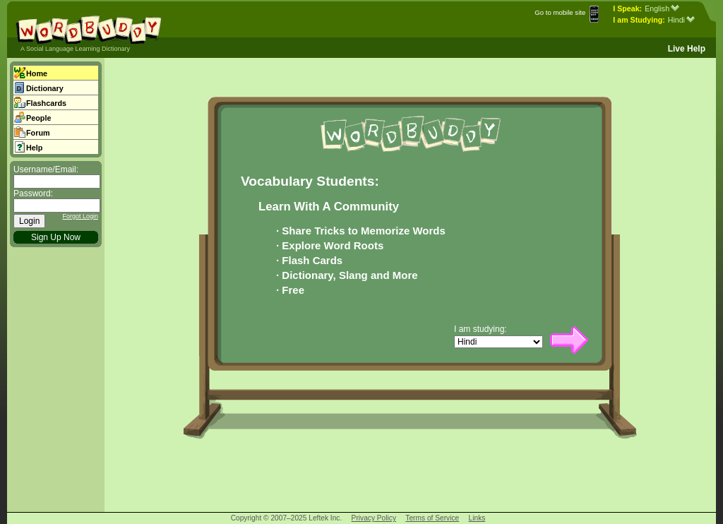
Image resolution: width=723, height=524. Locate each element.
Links (477, 518)
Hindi (681, 20)
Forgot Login (80, 216)
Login (29, 221)
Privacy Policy (374, 518)
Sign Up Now (55, 237)
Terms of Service (432, 518)
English (662, 8)
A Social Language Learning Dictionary (75, 48)
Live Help (686, 49)
